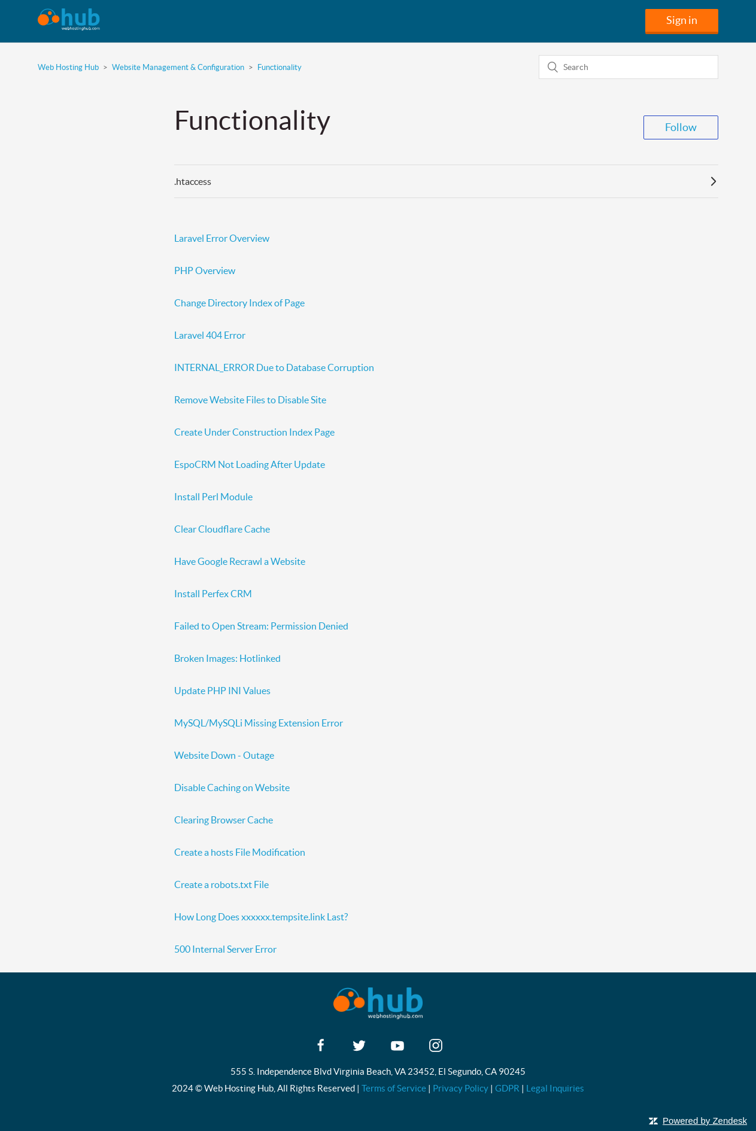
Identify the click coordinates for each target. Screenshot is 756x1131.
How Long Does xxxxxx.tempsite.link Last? (261, 916)
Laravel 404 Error (209, 335)
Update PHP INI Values (222, 690)
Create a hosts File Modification (239, 852)
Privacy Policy (460, 1088)
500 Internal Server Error (225, 949)
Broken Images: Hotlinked (227, 658)
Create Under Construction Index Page (254, 432)
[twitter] (359, 1049)
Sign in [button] (681, 20)
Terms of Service (394, 1088)
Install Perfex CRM (213, 593)
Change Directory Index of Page (239, 302)
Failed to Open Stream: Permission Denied (261, 626)
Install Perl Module (213, 496)
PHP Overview (204, 270)
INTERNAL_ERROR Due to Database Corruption (274, 367)
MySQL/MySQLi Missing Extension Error (258, 722)
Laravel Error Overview (221, 238)
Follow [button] (681, 127)
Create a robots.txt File (221, 884)
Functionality (279, 67)
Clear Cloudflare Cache (222, 529)
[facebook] (321, 1049)
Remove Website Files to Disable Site (250, 399)
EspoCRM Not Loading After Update (249, 464)
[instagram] (436, 1049)
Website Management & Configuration (178, 67)
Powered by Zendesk (705, 1120)
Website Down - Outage (224, 755)
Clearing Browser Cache (223, 819)
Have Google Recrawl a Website (239, 561)
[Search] (628, 67)
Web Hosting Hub (68, 67)
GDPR (507, 1088)
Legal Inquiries (555, 1088)
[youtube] (397, 1049)
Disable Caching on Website (232, 787)
